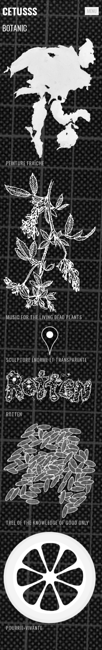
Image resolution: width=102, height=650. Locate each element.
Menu (92, 11)
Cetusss (19, 11)
